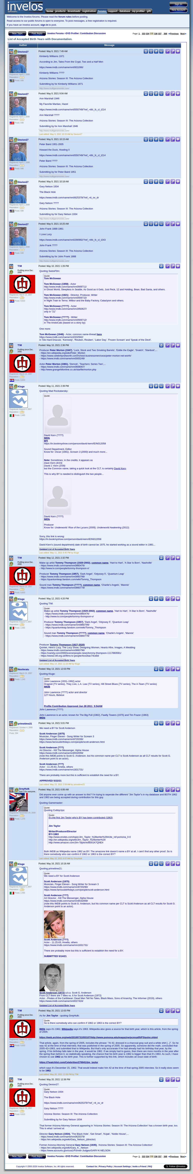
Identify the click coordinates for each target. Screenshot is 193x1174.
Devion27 (23, 51)
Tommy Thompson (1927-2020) (67, 644)
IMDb (47, 438)
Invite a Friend (139, 1166)
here (99, 334)
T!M (19, 266)
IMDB (47, 686)
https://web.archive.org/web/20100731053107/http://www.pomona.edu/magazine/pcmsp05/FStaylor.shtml (98, 1037)
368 (165, 33)
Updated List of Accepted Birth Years (57, 549)
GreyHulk (24, 788)
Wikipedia (67, 1029)
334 (147, 33)
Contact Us (91, 1166)
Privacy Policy (106, 1166)
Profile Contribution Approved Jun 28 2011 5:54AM (73, 706)
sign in (44, 24)
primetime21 (25, 723)
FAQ (150, 1166)
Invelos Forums (55, 33)
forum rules (65, 16)
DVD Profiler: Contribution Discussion (86, 33)
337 (159, 33)
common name (100, 562)
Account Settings (122, 1166)
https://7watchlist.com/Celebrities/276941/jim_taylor (68, 1062)
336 (155, 33)
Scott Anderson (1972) (52, 992)
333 (143, 33)
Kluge (21, 386)
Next (183, 33)
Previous (173, 33)
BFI (46, 440)
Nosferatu (23, 669)
